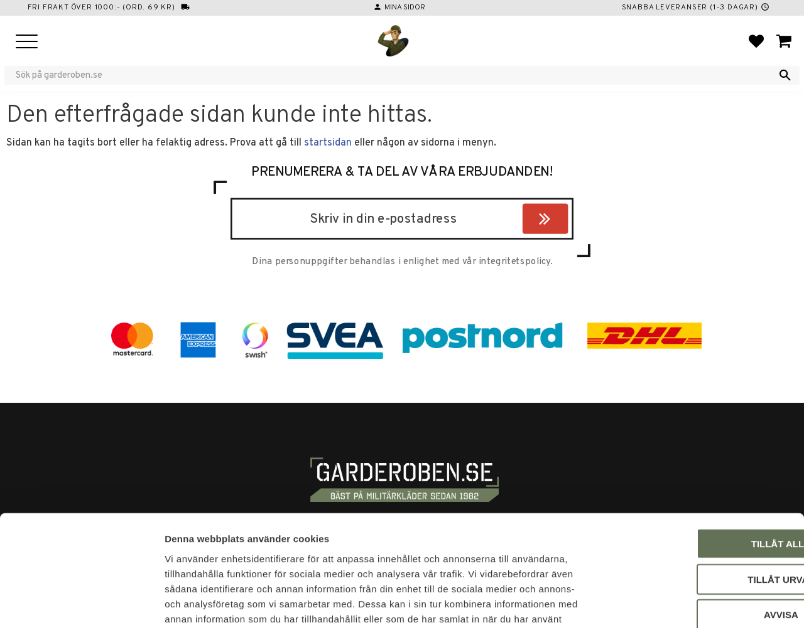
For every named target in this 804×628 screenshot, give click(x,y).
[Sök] (785, 75)
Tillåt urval (699, 497)
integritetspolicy (514, 262)
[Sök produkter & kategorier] (394, 75)
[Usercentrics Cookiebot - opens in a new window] (81, 603)
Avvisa (699, 533)
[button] (27, 42)
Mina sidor (404, 8)
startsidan (328, 143)
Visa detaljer (682, 603)
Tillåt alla (699, 462)
